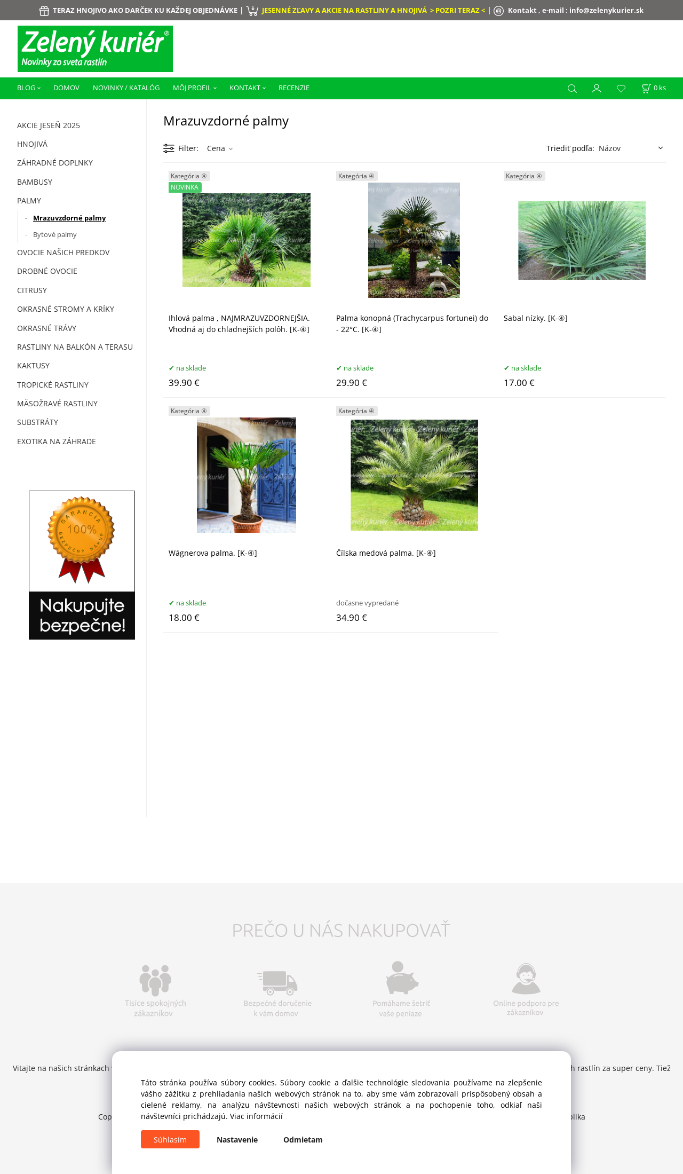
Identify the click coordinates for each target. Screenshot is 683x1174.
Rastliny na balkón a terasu (75, 347)
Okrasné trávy (46, 328)
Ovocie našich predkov (63, 252)
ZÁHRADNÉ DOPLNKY (55, 162)
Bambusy (34, 182)
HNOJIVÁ (32, 144)
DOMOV (66, 87)
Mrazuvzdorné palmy (69, 218)
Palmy (29, 200)
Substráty (37, 422)
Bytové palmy (55, 234)
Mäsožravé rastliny (57, 403)
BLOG (26, 87)
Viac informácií (256, 1116)
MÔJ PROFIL (192, 87)
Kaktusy (33, 365)
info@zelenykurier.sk (606, 10)
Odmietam (303, 1139)
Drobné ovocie (47, 271)
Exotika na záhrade (56, 441)
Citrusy (32, 290)
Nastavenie (237, 1139)
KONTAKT (244, 87)
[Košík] (653, 87)
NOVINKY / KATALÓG (126, 87)
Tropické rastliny (53, 385)
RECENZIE (294, 87)
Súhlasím (170, 1139)
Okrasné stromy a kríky (65, 309)
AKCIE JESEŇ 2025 (48, 125)
